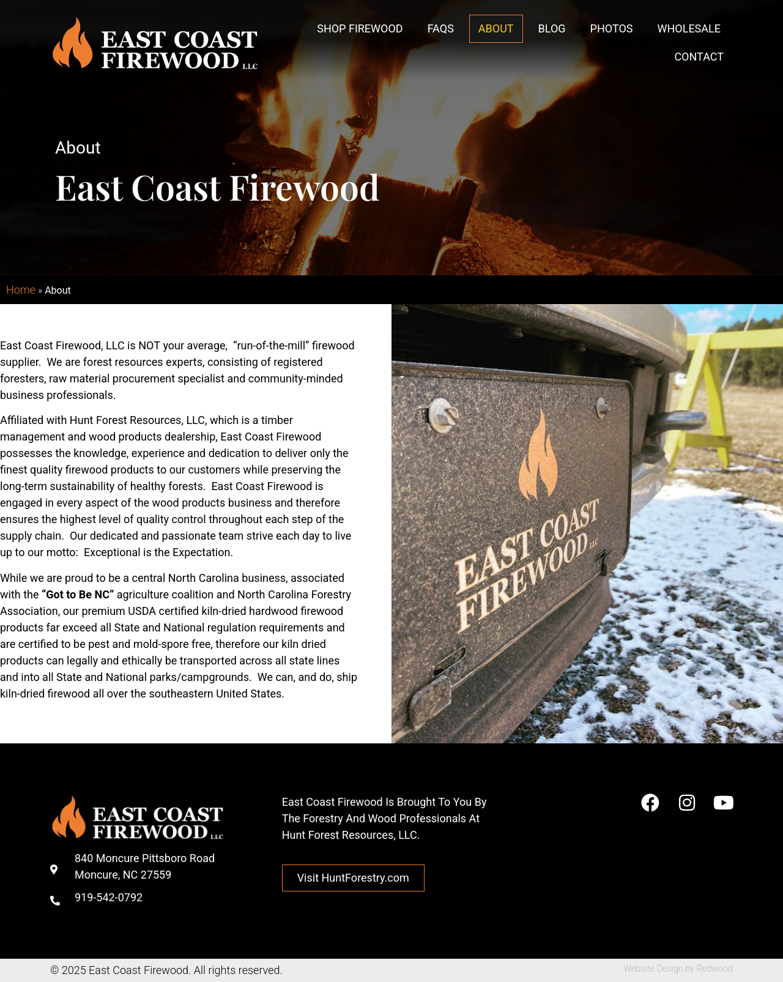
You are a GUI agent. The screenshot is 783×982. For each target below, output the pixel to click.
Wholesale (689, 28)
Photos (611, 28)
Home (20, 289)
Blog (552, 28)
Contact (699, 56)
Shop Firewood (360, 28)
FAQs (441, 28)
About (496, 28)
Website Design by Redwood (678, 969)
